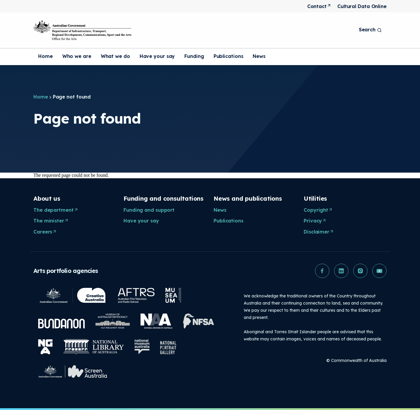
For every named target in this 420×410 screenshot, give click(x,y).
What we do (115, 56)
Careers (45, 232)
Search (370, 30)
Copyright (319, 210)
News (259, 56)
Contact (320, 6)
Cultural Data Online (362, 6)
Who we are (76, 56)
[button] (322, 271)
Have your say (157, 56)
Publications (228, 56)
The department (56, 210)
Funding (194, 56)
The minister (51, 221)
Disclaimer (319, 232)
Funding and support (149, 210)
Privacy (316, 221)
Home (45, 56)
